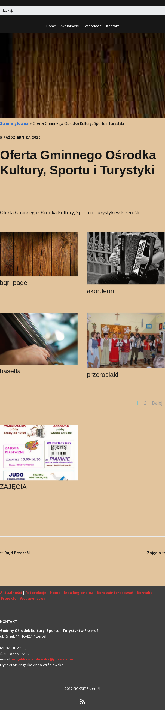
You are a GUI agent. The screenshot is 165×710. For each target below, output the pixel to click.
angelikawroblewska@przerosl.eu (43, 659)
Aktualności (69, 25)
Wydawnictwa (32, 598)
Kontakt (112, 25)
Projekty (8, 598)
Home (51, 25)
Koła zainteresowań (115, 592)
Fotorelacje (93, 25)
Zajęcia (154, 552)
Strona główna (14, 123)
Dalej (157, 403)
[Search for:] (82, 10)
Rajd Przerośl (17, 552)
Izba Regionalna (78, 592)
